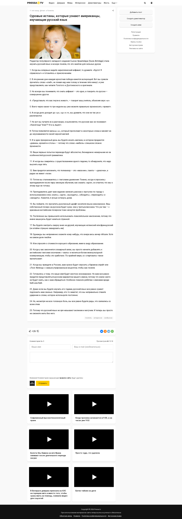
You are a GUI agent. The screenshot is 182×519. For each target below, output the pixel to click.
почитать (88, 318)
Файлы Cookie (136, 42)
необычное (108, 318)
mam (43, 11)
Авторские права (136, 45)
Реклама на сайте (136, 48)
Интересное (80, 3)
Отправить (43, 383)
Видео (51, 3)
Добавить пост (136, 12)
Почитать (50, 11)
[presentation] (49, 369)
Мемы (70, 3)
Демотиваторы (94, 3)
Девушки (61, 3)
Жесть (106, 3)
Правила (136, 35)
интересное (98, 318)
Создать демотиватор (136, 18)
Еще (114, 3)
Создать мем (136, 25)
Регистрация (136, 32)
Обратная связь (66, 516)
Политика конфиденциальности (136, 39)
